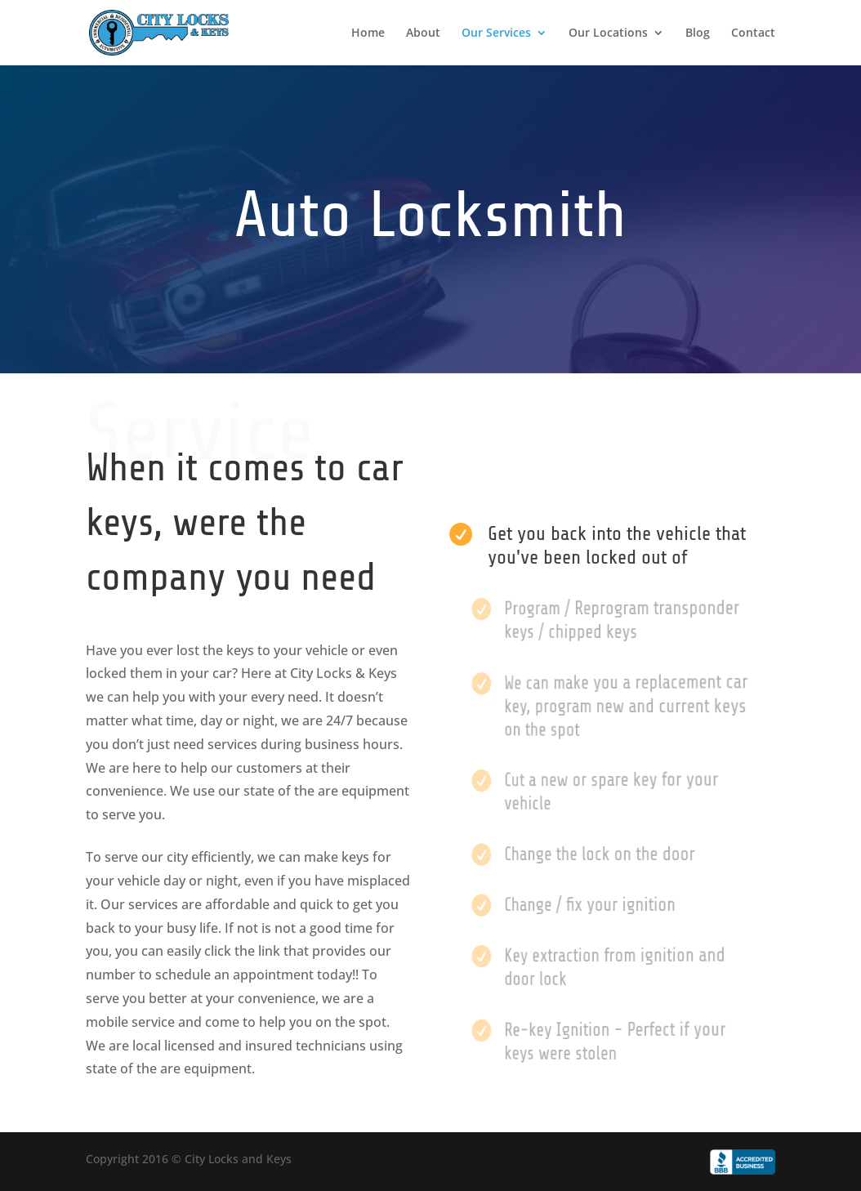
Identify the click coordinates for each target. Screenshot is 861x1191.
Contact (753, 33)
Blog (697, 33)
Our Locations (608, 33)
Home (368, 33)
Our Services (496, 33)
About (423, 33)
